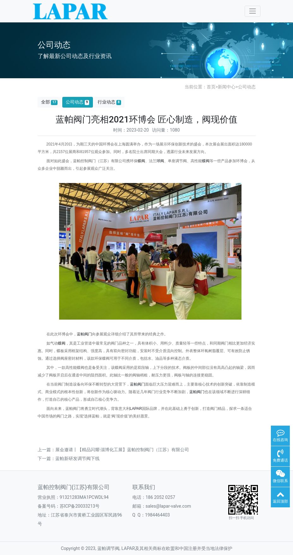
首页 (211, 86)
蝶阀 (141, 161)
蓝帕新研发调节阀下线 (77, 458)
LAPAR (136, 408)
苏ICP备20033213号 (80, 506)
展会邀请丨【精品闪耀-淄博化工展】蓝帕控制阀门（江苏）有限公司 (122, 449)
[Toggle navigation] (252, 11)
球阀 (160, 161)
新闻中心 (226, 86)
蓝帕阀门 (84, 334)
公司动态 (247, 86)
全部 (49, 102)
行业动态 (109, 102)
